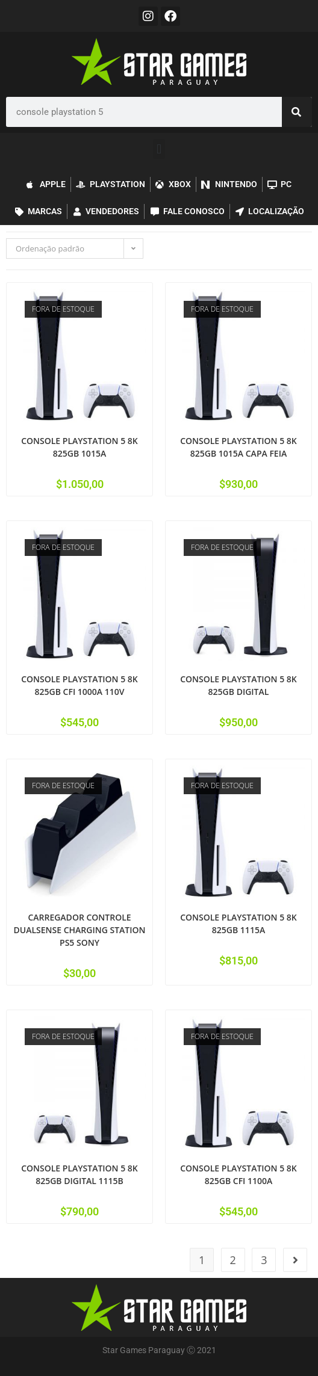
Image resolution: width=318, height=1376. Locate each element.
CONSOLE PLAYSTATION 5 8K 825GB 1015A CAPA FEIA (238, 447)
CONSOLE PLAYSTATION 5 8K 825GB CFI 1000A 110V (79, 685)
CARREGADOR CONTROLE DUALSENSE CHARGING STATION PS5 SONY (80, 930)
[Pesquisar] (297, 112)
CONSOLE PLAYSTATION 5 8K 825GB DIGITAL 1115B (79, 1174)
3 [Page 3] (264, 1260)
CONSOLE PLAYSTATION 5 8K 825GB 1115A (238, 924)
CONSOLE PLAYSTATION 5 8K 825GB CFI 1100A (238, 1174)
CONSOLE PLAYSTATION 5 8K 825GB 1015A (79, 447)
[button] (158, 149)
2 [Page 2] (233, 1260)
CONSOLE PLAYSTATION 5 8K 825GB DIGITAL (238, 685)
